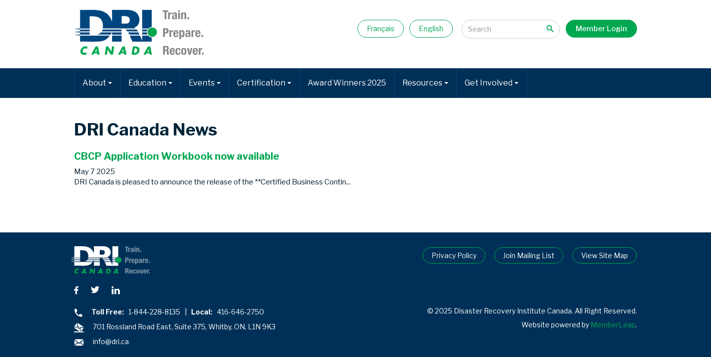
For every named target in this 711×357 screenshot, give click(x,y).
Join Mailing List (528, 255)
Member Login (601, 28)
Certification (264, 83)
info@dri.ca (111, 341)
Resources (425, 83)
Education (150, 83)
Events (205, 83)
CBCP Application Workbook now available (176, 156)
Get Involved (491, 83)
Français (381, 28)
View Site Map (604, 255)
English (431, 28)
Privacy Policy (454, 255)
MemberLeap (613, 324)
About (97, 83)
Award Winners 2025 (347, 83)
